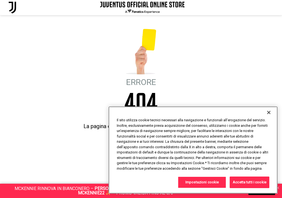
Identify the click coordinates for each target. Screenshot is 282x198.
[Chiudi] (269, 112)
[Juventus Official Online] (12, 7)
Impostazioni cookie (202, 182)
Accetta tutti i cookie (249, 182)
